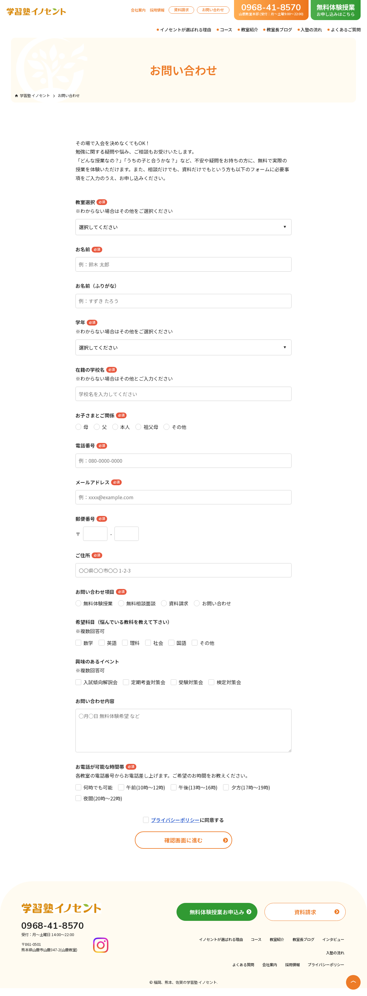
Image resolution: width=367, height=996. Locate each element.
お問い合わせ (213, 9)
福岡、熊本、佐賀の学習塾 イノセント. (186, 990)
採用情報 (157, 10)
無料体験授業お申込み (217, 920)
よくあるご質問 (346, 29)
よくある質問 (243, 972)
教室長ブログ (279, 29)
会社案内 (138, 10)
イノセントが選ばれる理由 (185, 29)
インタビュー (333, 947)
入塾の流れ (311, 29)
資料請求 (181, 9)
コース (226, 29)
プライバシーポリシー (175, 827)
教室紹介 (249, 29)
